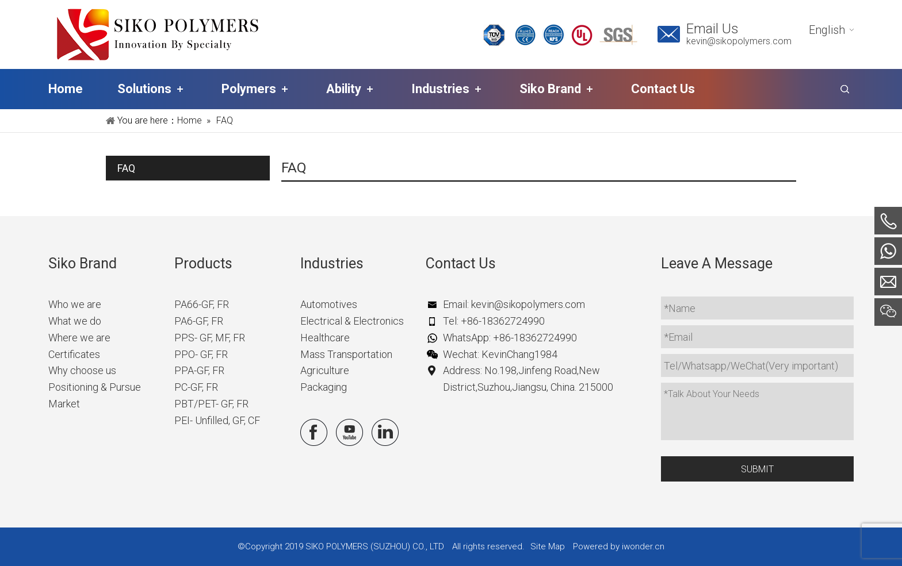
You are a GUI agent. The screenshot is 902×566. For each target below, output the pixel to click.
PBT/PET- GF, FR (211, 404)
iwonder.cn (643, 546)
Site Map (547, 546)
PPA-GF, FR (199, 370)
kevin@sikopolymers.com (739, 41)
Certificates (74, 354)
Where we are (79, 338)
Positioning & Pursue (94, 387)
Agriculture (324, 370)
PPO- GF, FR (201, 354)
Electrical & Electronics (352, 321)
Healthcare (325, 338)
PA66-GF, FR (201, 304)
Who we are (74, 304)
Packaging (323, 387)
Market (64, 404)
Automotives (328, 304)
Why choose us (82, 370)
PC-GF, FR (196, 387)
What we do (74, 321)
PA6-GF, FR (198, 321)
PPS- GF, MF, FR (209, 338)
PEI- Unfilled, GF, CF (217, 420)
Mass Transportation (346, 354)
